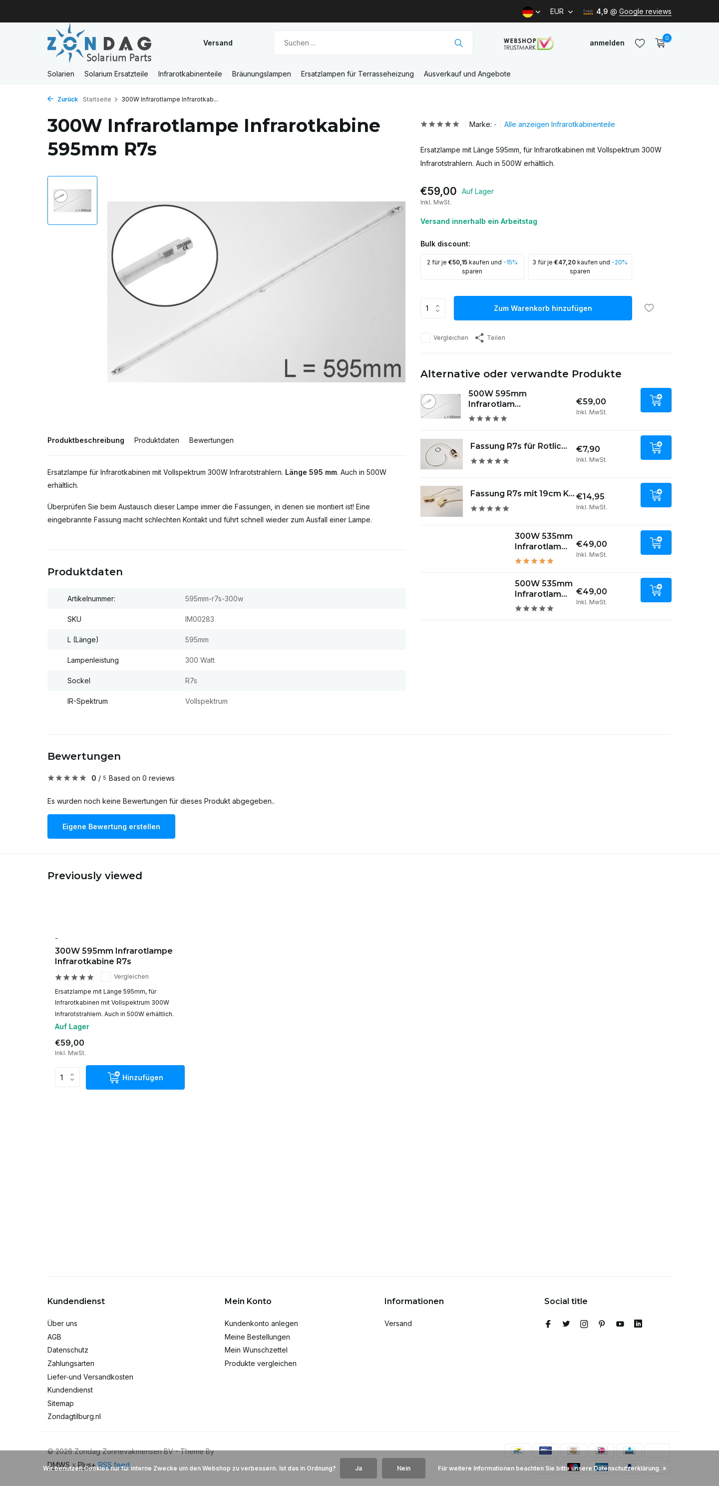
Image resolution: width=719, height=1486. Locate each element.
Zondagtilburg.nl (74, 1416)
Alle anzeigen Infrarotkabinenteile (559, 124)
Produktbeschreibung (85, 440)
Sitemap (60, 1403)
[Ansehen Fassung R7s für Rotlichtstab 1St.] (441, 454)
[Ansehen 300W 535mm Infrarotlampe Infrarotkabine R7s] (464, 549)
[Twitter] (566, 1324)
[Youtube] (620, 1324)
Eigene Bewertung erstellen (111, 826)
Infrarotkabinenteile (190, 73)
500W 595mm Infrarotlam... (497, 399)
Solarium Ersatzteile (116, 73)
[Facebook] (548, 1324)
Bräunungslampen (261, 73)
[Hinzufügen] (656, 400)
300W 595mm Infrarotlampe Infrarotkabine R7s (114, 956)
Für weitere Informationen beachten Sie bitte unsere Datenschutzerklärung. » (552, 1468)
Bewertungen (211, 440)
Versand (218, 42)
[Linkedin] (638, 1324)
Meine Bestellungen (257, 1337)
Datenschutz (67, 1350)
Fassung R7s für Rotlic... (518, 446)
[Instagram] (584, 1324)
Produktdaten (156, 440)
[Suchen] (373, 42)
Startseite (100, 99)
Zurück (62, 99)
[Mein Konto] (607, 42)
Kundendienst (70, 1390)
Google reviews (645, 11)
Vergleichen (444, 337)
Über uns (62, 1323)
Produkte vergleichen (261, 1363)
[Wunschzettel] (640, 42)
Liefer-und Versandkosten (90, 1377)
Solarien (60, 73)
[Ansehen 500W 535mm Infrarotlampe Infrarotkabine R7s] (464, 596)
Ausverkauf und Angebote (467, 73)
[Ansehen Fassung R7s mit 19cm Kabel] (441, 501)
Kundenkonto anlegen (261, 1323)
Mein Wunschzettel (256, 1350)
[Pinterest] (602, 1324)
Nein (403, 1468)
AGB (54, 1337)
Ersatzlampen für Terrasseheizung (357, 73)
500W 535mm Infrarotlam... (544, 589)
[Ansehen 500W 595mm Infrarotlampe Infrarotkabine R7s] (440, 406)
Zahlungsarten (70, 1363)
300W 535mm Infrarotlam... (544, 541)
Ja (358, 1468)
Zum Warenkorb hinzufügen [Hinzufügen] (543, 308)
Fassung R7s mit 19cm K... (522, 493)
